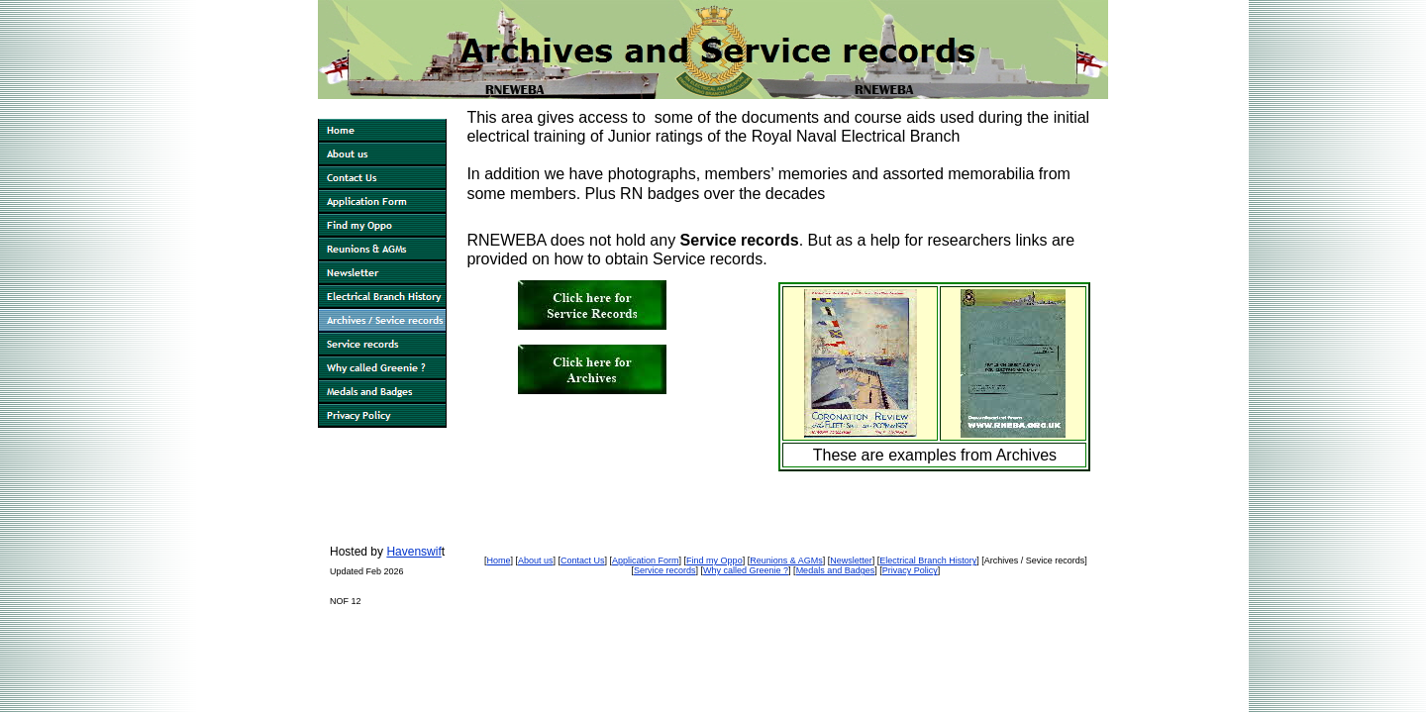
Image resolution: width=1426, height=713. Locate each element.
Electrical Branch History (927, 560)
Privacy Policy (910, 570)
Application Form (645, 560)
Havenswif (413, 552)
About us (536, 560)
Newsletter (851, 560)
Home (498, 560)
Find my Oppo (714, 560)
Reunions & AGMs (786, 560)
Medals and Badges (835, 570)
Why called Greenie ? (745, 570)
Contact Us (582, 560)
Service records (665, 570)
